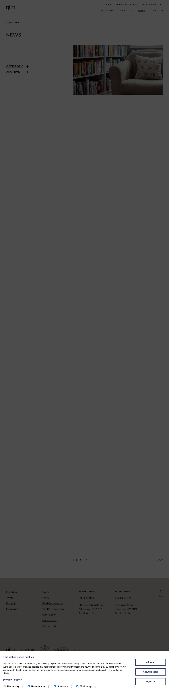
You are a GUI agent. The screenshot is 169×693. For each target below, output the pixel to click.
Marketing (84, 686)
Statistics (61, 686)
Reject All (150, 681)
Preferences (36, 686)
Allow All (150, 662)
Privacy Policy (12, 679)
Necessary (11, 686)
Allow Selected (150, 672)
